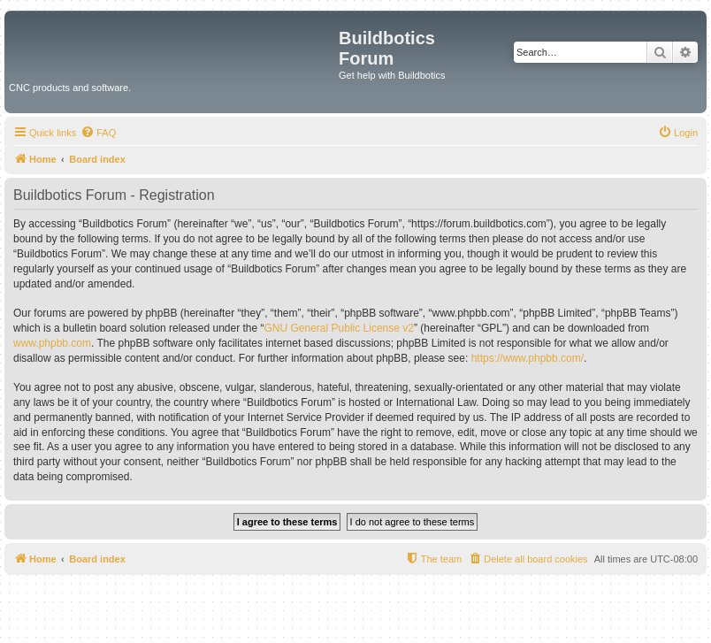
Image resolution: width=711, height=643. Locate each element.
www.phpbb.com (52, 343)
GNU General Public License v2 (339, 328)
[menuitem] (98, 132)
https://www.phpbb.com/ (527, 358)
